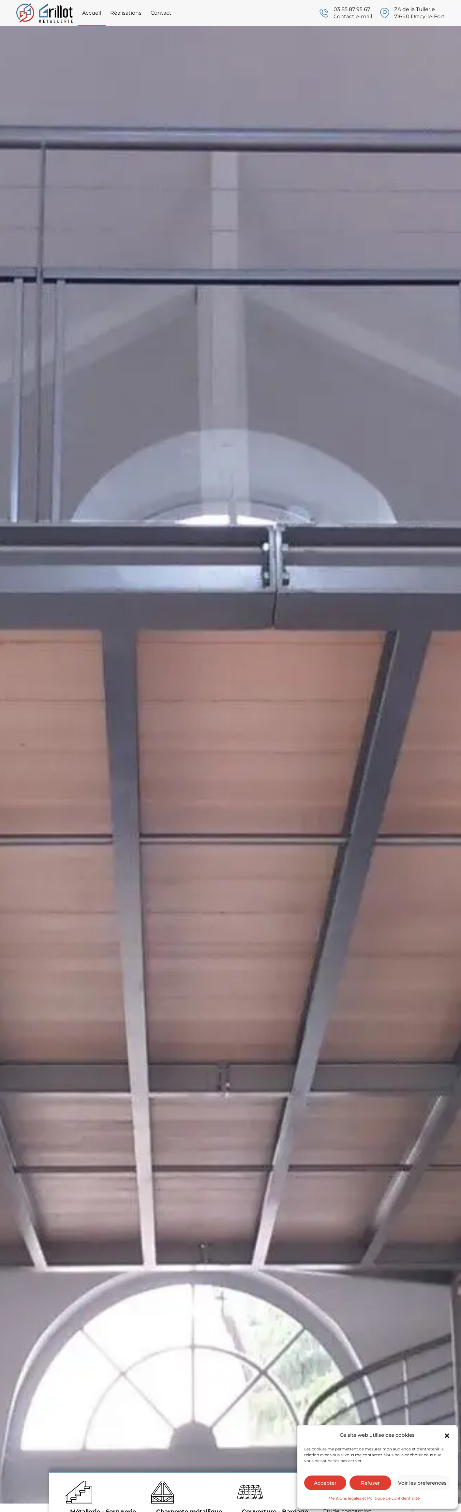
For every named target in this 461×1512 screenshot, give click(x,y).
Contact (161, 13)
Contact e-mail (353, 16)
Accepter (325, 1483)
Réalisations (125, 13)
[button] (447, 1435)
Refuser (370, 1483)
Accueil (91, 13)
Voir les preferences (422, 1483)
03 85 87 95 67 (352, 9)
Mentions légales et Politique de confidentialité (374, 1498)
